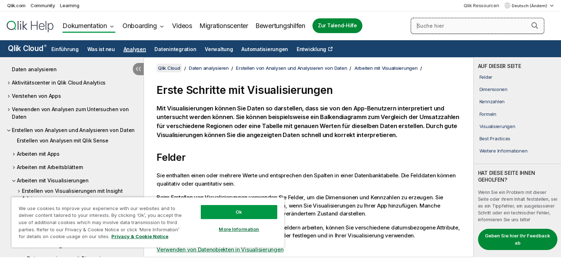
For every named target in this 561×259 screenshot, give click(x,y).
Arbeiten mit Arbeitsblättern (50, 167)
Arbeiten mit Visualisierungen (53, 180)
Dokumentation (84, 25)
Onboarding (139, 25)
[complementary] (517, 157)
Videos (182, 25)
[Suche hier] (477, 25)
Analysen (135, 49)
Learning (69, 5)
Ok (239, 212)
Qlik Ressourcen (481, 5)
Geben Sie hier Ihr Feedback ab (517, 239)
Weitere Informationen (503, 151)
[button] (534, 25)
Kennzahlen (492, 101)
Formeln (487, 114)
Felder (486, 77)
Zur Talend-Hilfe (337, 25)
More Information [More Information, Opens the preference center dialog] (239, 229)
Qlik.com (16, 5)
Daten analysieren (34, 69)
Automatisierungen (264, 49)
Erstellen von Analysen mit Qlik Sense (62, 140)
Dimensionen (493, 89)
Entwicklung (311, 49)
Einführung (65, 49)
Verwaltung (219, 49)
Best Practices (495, 138)
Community (43, 5)
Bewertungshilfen (280, 25)
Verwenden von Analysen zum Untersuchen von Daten (70, 113)
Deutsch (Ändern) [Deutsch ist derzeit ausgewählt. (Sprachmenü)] (530, 5)
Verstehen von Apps (36, 96)
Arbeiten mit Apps (38, 154)
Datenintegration (175, 49)
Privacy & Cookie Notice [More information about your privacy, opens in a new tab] (139, 236)
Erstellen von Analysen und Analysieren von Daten (73, 130)
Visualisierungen (497, 126)
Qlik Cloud (27, 48)
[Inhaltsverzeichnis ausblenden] (138, 69)
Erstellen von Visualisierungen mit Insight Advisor (72, 194)
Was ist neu (101, 49)
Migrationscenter (223, 25)
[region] (147, 222)
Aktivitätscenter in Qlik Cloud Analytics (59, 82)
